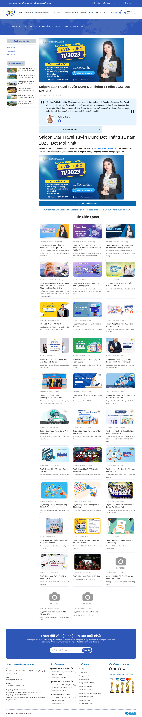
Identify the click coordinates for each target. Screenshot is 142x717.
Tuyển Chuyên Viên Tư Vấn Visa (85, 612)
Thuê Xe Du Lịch (101, 12)
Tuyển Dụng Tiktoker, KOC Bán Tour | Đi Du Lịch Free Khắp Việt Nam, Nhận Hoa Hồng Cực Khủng (54, 286)
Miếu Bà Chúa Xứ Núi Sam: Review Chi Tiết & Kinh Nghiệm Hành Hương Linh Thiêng (26, 103)
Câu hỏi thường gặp (85, 704)
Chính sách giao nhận (86, 697)
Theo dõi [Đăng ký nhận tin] (86, 650)
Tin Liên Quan (87, 217)
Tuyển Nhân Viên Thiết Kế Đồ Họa (86, 576)
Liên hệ (81, 669)
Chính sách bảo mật (85, 686)
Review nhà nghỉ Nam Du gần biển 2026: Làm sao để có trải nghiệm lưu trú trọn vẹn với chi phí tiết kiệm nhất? (26, 70)
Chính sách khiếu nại (85, 700)
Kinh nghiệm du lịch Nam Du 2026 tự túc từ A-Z (26, 83)
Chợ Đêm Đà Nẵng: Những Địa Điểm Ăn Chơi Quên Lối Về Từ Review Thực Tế (26, 90)
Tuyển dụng (83, 672)
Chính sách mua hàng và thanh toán (90, 693)
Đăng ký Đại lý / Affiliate (86, 683)
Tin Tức (116, 3)
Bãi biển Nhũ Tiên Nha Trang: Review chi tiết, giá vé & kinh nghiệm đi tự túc (26, 96)
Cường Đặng (64, 117)
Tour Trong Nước (25, 12)
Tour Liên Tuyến (86, 12)
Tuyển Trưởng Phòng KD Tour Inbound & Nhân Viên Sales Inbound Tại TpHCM (87, 247)
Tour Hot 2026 (55, 12)
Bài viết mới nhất (16, 63)
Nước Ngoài (11, 51)
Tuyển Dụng (127, 3)
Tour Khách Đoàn (70, 12)
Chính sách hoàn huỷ (85, 690)
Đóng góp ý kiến (84, 676)
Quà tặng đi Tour (84, 679)
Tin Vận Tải (11, 55)
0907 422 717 (20, 686)
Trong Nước (11, 47)
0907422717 (131, 14)
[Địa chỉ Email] (71, 650)
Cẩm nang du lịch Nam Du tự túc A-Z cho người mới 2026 (26, 76)
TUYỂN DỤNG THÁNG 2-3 (50, 324)
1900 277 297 (10, 686)
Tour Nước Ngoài (41, 12)
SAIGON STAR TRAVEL (103, 148)
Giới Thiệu (96, 3)
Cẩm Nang (107, 3)
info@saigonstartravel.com (14, 679)
